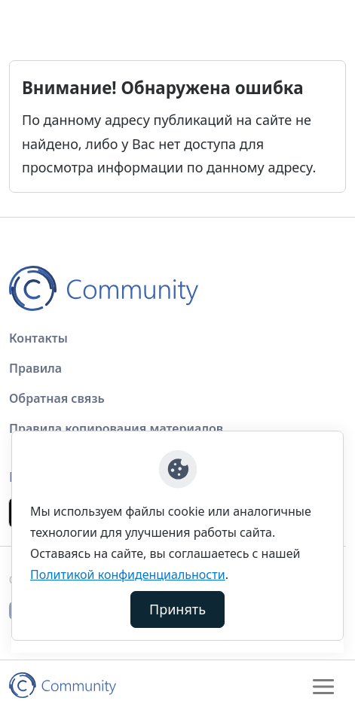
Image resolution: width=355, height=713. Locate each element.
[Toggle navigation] (323, 686)
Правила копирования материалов (116, 428)
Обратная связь (57, 398)
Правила (35, 368)
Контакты (38, 338)
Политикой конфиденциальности (127, 574)
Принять (177, 609)
